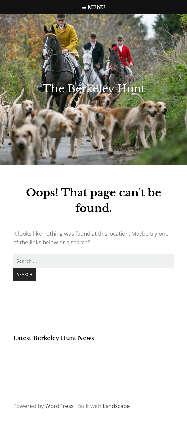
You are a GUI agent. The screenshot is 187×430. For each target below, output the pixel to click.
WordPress (59, 406)
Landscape (116, 406)
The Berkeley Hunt (94, 88)
